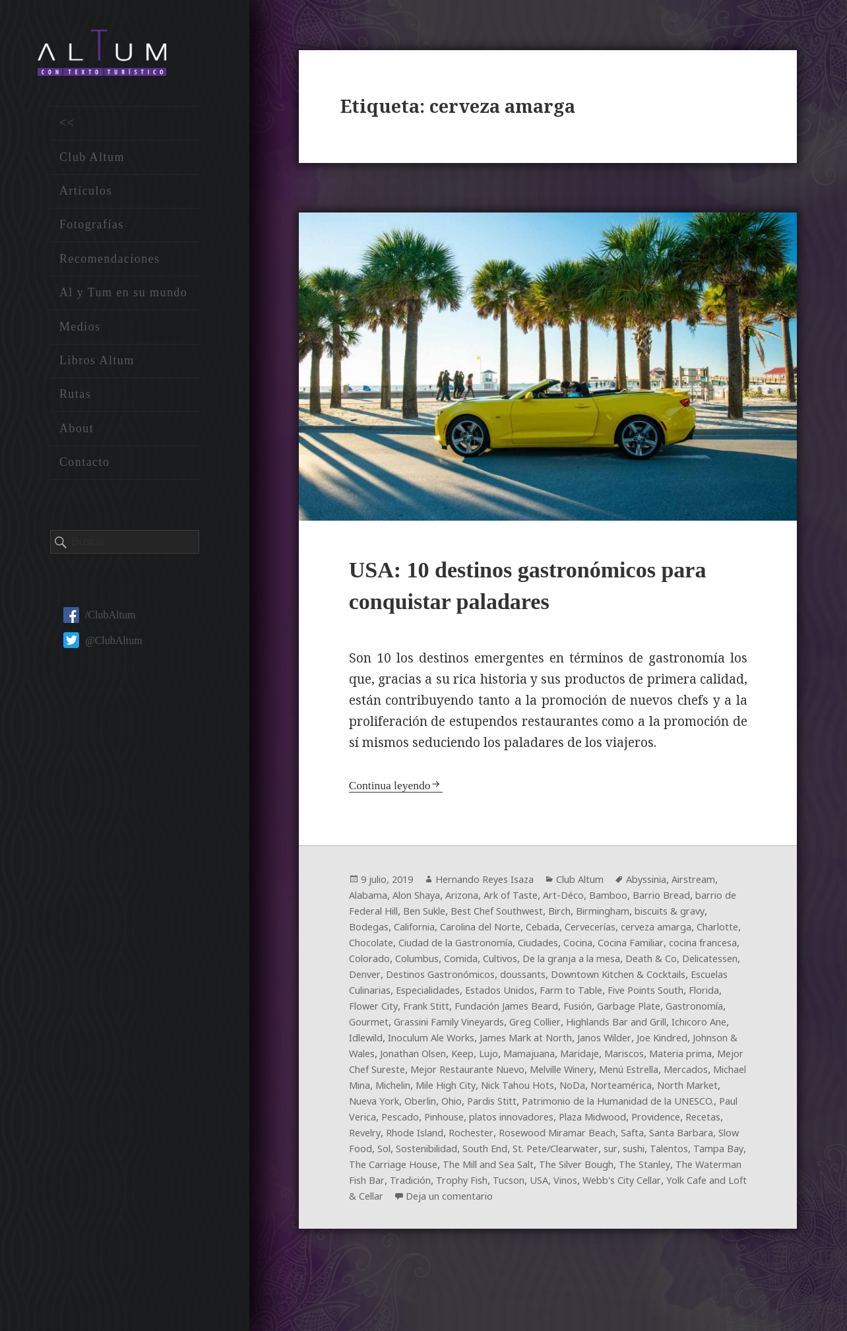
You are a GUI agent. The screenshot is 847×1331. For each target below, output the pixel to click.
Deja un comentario (409, 1248)
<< (67, 130)
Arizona (532, 900)
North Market (628, 1122)
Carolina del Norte (647, 932)
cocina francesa (556, 963)
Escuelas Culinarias (689, 995)
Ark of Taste (586, 900)
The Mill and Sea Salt (667, 1201)
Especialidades (385, 1011)
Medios (80, 333)
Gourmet (370, 1042)
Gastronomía (697, 1027)
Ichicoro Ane (379, 1058)
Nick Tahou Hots (440, 1122)
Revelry (410, 1169)
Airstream (373, 900)
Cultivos (369, 979)
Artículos (85, 198)
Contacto (84, 469)
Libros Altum (97, 367)
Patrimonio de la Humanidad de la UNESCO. (589, 1137)
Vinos (429, 1232)
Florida (691, 1011)
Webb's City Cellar (493, 1232)
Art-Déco (643, 900)
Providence (691, 1153)
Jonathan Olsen (537, 1074)
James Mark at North (618, 1058)
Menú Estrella (505, 1106)
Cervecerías (378, 947)
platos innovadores (530, 1153)
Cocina (416, 963)
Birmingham (380, 932)
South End (603, 1185)
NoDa (501, 1122)
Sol (488, 1185)
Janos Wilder (705, 1058)
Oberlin (368, 1137)
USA (400, 1232)
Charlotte (518, 947)
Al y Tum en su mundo (123, 299)
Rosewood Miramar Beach (621, 1169)
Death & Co (537, 979)
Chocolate (572, 947)
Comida (723, 963)
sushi (382, 1201)
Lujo (622, 1074)
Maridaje (371, 1090)
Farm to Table (543, 1011)
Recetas (368, 1169)
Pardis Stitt (449, 1137)
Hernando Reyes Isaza (498, 884)
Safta (704, 1169)
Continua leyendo (393, 789)
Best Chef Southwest (636, 916)
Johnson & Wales (452, 1074)
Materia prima (485, 1090)
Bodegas (520, 932)
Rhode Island (466, 1169)
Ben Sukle (554, 916)
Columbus (674, 963)
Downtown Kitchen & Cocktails (560, 995)
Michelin (693, 1106)
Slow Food (451, 1185)
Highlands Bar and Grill (652, 1042)
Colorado (622, 963)
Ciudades (371, 963)
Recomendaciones (109, 265)
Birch (706, 916)
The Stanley (447, 1217)
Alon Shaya (480, 900)
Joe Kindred (377, 1074)
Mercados (569, 1106)
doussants (453, 995)
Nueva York (696, 1122)
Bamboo (690, 900)
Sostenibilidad (537, 1185)
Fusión (567, 1027)
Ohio (404, 1137)
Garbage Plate (624, 1027)
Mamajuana (668, 1074)
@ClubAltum (102, 647)
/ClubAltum (99, 622)
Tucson (367, 1232)
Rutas (75, 401)
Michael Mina (632, 1106)
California (571, 932)
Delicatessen (603, 979)
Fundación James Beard (488, 1027)
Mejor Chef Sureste (574, 1090)
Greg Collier (560, 1042)
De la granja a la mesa (449, 979)
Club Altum (92, 163)
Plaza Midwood (620, 1153)
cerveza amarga (451, 947)
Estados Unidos (465, 1011)
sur (356, 1201)
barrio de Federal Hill (471, 916)
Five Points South (625, 1011)
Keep (593, 1074)
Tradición (626, 1217)
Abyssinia (678, 884)
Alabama (425, 900)
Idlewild (436, 1058)
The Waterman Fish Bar (540, 1217)
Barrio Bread (381, 916)
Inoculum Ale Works (511, 1058)
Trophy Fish (684, 1217)
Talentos (423, 1201)
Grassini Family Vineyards (462, 1042)
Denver (657, 979)
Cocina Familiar (475, 963)
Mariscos (421, 1090)
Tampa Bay (477, 1201)
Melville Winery (425, 1106)
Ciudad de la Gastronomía (665, 947)
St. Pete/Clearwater (680, 1185)
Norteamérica (554, 1122)
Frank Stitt (399, 1027)
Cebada (717, 932)
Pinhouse (454, 1153)
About (76, 434)
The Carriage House (560, 1201)
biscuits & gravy (455, 932)
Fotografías (91, 231)
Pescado (405, 1153)
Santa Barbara (385, 1185)
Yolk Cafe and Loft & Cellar (608, 1232)
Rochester (527, 1169)
